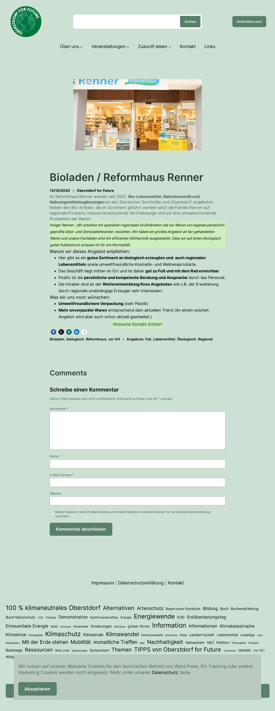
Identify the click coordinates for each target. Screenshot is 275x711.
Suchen (190, 21)
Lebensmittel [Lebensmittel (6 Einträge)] (227, 635)
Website (55, 493)
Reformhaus (96, 339)
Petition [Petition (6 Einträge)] (223, 643)
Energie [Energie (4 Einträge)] (126, 617)
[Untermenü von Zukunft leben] (169, 46)
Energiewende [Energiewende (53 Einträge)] (154, 616)
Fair (148, 339)
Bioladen (57, 339)
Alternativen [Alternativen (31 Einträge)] (119, 608)
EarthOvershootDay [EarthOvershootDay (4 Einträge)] (104, 617)
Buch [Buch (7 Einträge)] (224, 608)
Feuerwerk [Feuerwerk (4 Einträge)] (80, 626)
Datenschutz (165, 672)
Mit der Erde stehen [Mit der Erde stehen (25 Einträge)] (45, 642)
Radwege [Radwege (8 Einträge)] (14, 650)
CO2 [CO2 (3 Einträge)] (40, 617)
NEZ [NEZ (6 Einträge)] (210, 643)
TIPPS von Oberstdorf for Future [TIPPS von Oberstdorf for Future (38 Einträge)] (177, 649)
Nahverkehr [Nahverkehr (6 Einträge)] (195, 643)
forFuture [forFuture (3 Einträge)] (119, 626)
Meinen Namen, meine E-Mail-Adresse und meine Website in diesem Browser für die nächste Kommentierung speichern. (133, 514)
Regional (205, 339)
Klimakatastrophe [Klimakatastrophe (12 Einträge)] (237, 626)
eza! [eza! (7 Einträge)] (54, 626)
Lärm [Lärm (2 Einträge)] (260, 635)
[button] (53, 332)
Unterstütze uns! (249, 21)
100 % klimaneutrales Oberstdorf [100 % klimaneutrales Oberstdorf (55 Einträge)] (53, 607)
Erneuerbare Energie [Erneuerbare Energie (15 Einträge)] (27, 626)
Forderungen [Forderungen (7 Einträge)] (101, 626)
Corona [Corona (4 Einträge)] (51, 617)
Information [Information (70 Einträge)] (169, 625)
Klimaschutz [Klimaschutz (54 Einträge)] (63, 634)
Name (55, 456)
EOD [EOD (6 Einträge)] (181, 617)
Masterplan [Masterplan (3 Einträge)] (13, 643)
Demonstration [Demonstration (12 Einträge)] (73, 617)
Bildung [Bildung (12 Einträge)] (210, 608)
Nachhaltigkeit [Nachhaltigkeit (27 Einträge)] (165, 642)
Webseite (122, 324)
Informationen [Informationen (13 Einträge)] (203, 626)
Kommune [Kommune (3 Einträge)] (171, 635)
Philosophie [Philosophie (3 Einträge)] (239, 643)
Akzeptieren (37, 689)
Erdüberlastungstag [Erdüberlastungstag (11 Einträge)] (206, 617)
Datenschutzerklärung (141, 582)
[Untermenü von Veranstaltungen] (128, 46)
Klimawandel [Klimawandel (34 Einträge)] (122, 634)
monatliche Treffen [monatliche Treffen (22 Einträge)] (115, 642)
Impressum (102, 582)
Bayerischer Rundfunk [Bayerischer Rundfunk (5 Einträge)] (183, 609)
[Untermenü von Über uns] (81, 46)
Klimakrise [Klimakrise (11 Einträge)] (16, 634)
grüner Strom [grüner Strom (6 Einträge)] (139, 626)
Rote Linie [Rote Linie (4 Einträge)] (62, 650)
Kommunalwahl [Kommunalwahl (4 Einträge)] (152, 635)
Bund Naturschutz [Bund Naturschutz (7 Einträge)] (20, 617)
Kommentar (59, 408)
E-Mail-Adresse (62, 475)
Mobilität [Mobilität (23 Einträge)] (81, 642)
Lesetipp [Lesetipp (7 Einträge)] (247, 635)
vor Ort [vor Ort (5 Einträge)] (258, 650)
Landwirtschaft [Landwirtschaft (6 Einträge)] (201, 635)
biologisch (75, 339)
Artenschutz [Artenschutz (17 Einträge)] (150, 608)
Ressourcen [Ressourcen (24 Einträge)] (39, 650)
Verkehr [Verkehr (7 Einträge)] (244, 650)
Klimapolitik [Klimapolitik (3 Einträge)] (36, 635)
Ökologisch (186, 339)
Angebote (135, 339)
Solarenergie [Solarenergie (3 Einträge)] (79, 650)
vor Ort (114, 339)
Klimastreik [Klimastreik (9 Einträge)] (93, 634)
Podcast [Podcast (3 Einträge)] (253, 643)
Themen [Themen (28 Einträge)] (121, 649)
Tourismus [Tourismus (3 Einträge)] (229, 650)
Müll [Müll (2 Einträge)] (142, 643)
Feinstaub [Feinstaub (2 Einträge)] (65, 626)
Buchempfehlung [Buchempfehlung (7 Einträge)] (245, 608)
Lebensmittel (164, 339)
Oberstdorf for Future (95, 190)
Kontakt (176, 582)
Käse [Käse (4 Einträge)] (183, 635)
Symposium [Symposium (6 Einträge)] (99, 650)
